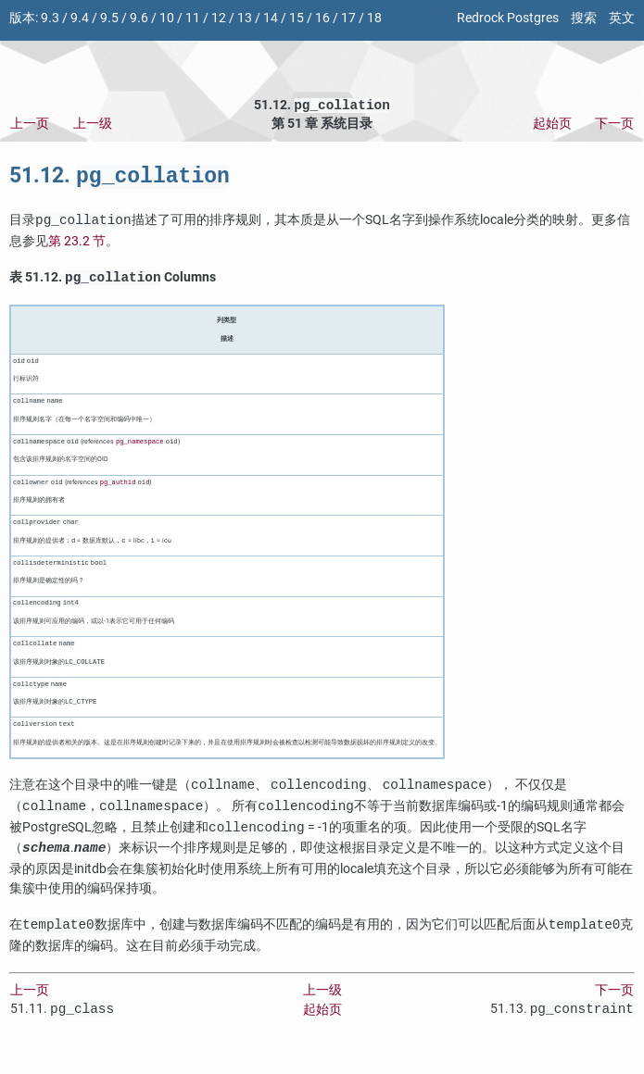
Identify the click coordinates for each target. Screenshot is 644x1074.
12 (218, 18)
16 (322, 18)
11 (192, 18)
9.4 (79, 18)
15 (296, 18)
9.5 (109, 18)
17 (348, 18)
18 (374, 18)
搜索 (584, 18)
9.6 (139, 18)
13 (244, 18)
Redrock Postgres (508, 18)
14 (270, 18)
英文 (622, 18)
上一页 (29, 125)
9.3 (50, 18)
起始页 (552, 125)
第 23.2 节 (77, 247)
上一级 (92, 125)
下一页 (614, 125)
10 (166, 18)
